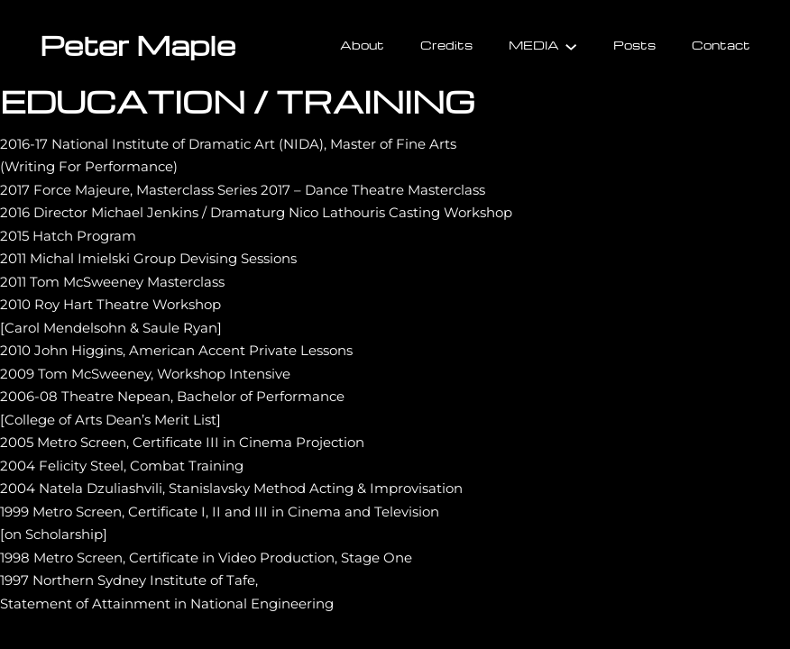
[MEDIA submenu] (571, 45)
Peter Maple (137, 44)
